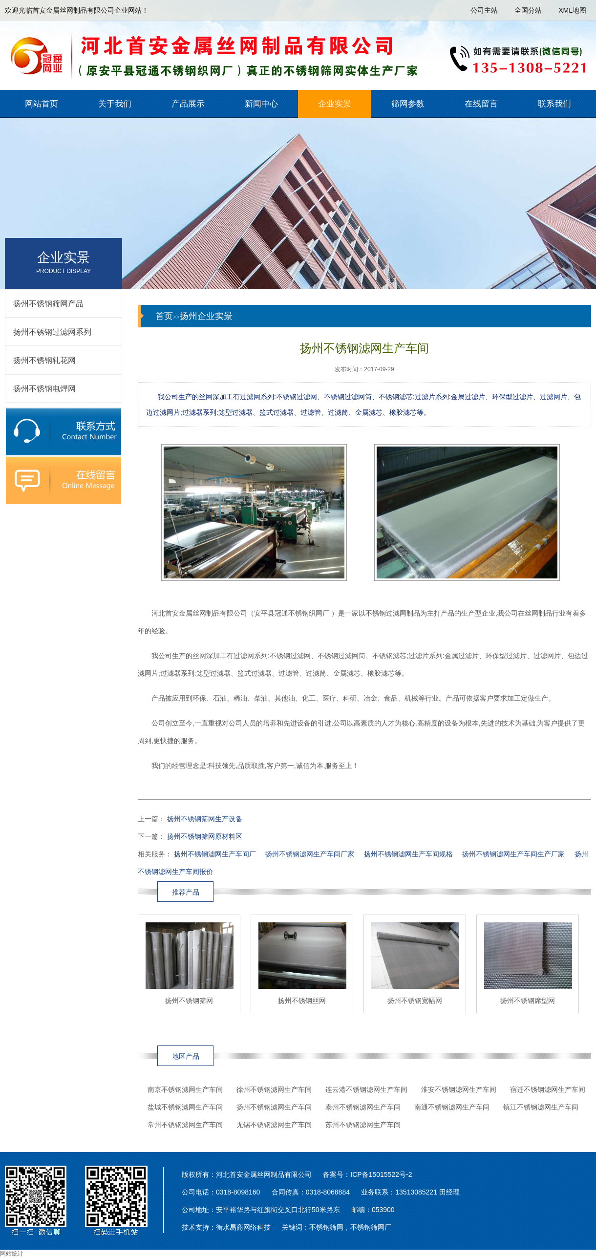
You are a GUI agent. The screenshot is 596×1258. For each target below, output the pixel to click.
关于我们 (114, 103)
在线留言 (481, 103)
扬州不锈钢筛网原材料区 (204, 836)
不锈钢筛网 (326, 1227)
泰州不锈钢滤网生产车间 (363, 1107)
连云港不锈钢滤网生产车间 (366, 1089)
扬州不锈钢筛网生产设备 (204, 819)
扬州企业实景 (206, 316)
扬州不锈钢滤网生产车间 (274, 1107)
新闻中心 (261, 103)
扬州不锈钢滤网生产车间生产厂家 (513, 854)
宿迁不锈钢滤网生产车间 (547, 1089)
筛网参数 (408, 103)
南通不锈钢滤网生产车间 (452, 1107)
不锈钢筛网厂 (370, 1227)
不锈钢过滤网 (296, 397)
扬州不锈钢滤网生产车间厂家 (309, 854)
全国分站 (528, 10)
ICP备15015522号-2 (381, 1174)
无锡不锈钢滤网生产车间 (274, 1125)
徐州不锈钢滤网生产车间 (274, 1089)
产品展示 (188, 103)
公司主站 (484, 10)
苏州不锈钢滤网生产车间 (363, 1125)
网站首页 (41, 103)
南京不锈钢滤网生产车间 (185, 1089)
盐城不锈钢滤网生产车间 (185, 1107)
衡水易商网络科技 (243, 1227)
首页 (164, 316)
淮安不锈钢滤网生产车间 (458, 1089)
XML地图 (572, 10)
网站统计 (11, 1253)
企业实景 (334, 103)
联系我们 (554, 103)
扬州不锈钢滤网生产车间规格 (408, 854)
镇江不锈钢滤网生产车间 (540, 1107)
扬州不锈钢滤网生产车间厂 (215, 854)
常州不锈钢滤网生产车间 (185, 1125)
